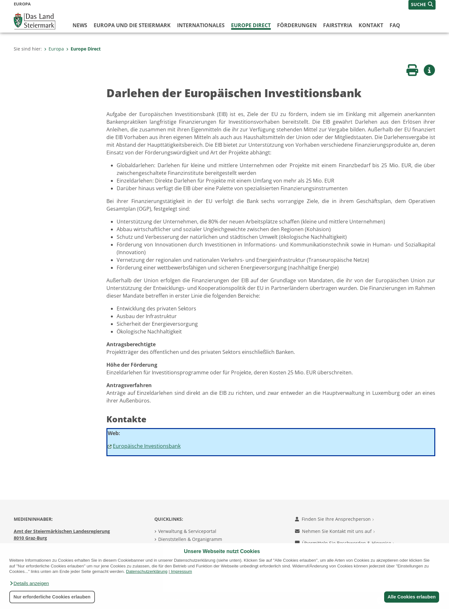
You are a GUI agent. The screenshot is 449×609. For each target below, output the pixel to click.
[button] (29, 583)
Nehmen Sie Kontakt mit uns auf (335, 531)
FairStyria (337, 25)
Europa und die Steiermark (132, 25)
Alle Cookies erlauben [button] (411, 596)
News (80, 25)
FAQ (395, 25)
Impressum (181, 571)
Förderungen (297, 25)
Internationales (201, 25)
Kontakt (371, 25)
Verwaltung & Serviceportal (187, 531)
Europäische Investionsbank (147, 445)
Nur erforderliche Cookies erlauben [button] (51, 596)
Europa (54, 49)
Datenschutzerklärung (146, 571)
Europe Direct (251, 25)
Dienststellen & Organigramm (190, 539)
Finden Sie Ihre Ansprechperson (334, 519)
